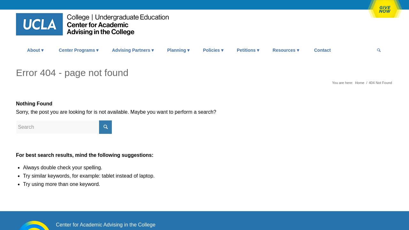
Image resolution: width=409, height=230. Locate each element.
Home (359, 83)
